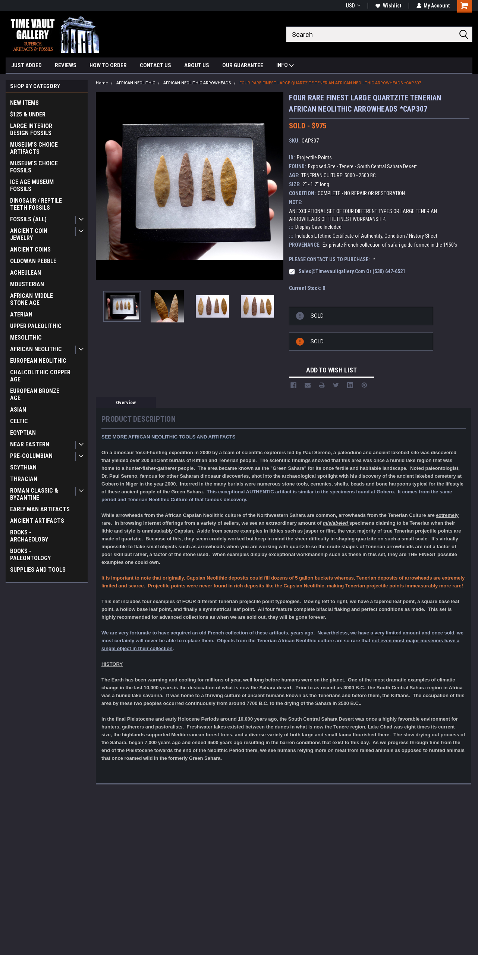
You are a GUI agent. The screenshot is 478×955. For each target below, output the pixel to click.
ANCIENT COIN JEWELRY (28, 234)
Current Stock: (307, 288)
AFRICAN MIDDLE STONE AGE (31, 299)
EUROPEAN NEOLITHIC (38, 360)
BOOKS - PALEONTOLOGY (30, 554)
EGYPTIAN (23, 432)
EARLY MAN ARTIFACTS (40, 509)
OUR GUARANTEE (242, 65)
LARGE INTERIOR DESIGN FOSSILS (31, 129)
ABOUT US (196, 65)
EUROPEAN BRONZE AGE (34, 394)
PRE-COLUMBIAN (31, 455)
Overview (126, 402)
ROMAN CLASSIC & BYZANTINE (34, 494)
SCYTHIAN (23, 467)
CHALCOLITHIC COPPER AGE (40, 376)
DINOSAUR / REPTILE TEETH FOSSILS (36, 204)
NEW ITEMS (24, 102)
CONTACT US (155, 65)
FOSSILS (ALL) (28, 219)
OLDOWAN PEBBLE (33, 261)
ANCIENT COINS (30, 249)
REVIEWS (65, 65)
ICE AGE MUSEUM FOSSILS (32, 185)
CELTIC (19, 421)
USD (352, 6)
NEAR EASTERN (29, 444)
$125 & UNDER (27, 114)
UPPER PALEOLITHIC (36, 326)
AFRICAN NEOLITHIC (36, 349)
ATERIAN (21, 314)
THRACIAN (23, 479)
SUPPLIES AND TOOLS (38, 569)
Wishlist (388, 6)
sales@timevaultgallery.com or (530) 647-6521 (352, 271)
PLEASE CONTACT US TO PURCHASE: (332, 259)
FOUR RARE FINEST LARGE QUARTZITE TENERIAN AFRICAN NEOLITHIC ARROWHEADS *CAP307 (330, 83)
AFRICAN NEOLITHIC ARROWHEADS (197, 83)
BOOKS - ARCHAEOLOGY (29, 536)
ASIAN (18, 409)
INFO (285, 66)
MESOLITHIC (26, 337)
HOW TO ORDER (108, 65)
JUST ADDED (26, 65)
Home (102, 83)
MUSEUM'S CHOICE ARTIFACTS (34, 148)
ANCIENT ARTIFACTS (37, 520)
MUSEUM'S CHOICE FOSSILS (34, 167)
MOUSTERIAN (27, 284)
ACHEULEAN (25, 272)
